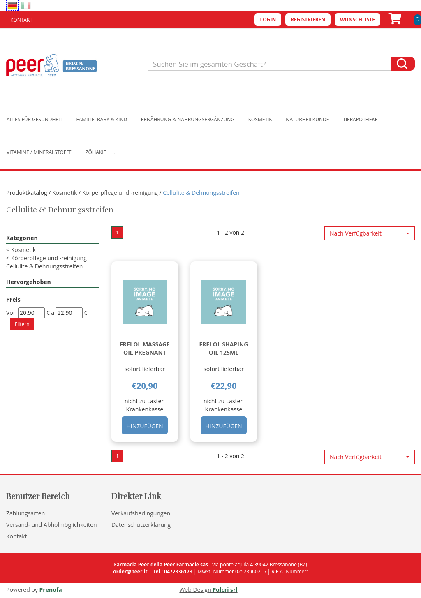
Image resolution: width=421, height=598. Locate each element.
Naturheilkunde (307, 119)
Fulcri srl (225, 589)
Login (268, 19)
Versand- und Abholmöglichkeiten (51, 525)
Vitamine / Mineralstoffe (39, 152)
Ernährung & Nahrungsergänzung (187, 119)
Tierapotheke (360, 119)
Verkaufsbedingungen (140, 513)
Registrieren (308, 19)
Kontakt (21, 19)
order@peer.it (130, 571)
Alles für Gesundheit (34, 119)
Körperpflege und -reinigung (120, 192)
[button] (369, 233)
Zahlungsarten (25, 513)
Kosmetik (260, 119)
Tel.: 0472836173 (172, 571)
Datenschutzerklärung (141, 525)
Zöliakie (96, 152)
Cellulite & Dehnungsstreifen (44, 266)
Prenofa (50, 589)
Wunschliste (357, 19)
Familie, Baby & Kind (101, 119)
